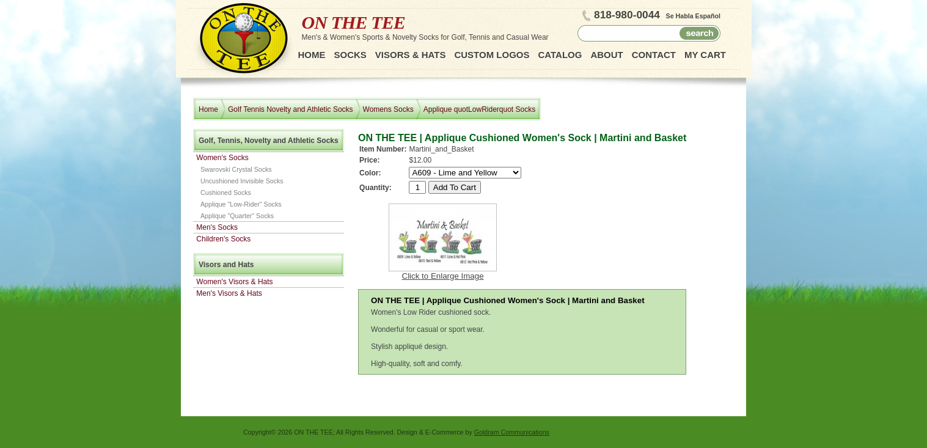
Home (312, 55)
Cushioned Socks (225, 192)
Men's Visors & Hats (229, 293)
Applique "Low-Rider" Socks (241, 204)
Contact (654, 55)
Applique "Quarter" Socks (237, 215)
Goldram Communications (511, 432)
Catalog (560, 55)
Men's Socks (217, 227)
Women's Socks (222, 157)
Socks (350, 55)
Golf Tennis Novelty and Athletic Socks (290, 109)
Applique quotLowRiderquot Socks (479, 109)
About (606, 55)
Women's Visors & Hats (234, 281)
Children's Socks (223, 239)
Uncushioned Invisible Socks (242, 181)
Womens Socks (388, 109)
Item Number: (382, 149)
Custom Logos (491, 55)
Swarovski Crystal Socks (236, 169)
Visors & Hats (410, 55)
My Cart (705, 55)
